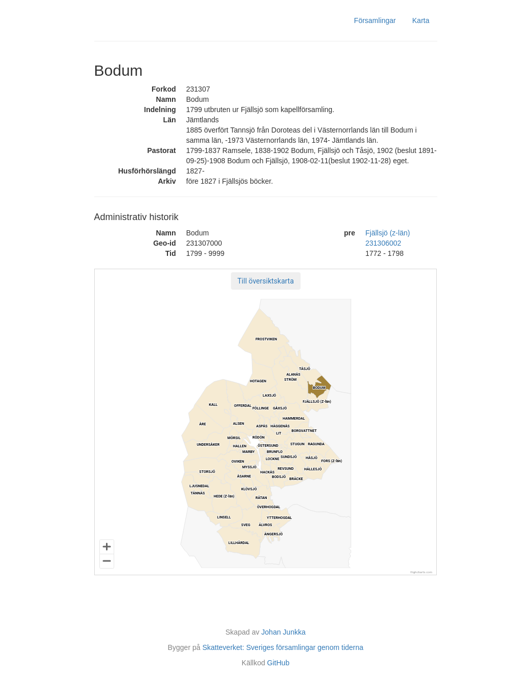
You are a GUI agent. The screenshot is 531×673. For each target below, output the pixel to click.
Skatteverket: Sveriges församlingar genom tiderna (282, 647)
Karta (420, 20)
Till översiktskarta (266, 281)
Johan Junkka (283, 632)
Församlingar (375, 20)
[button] (266, 281)
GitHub (278, 663)
